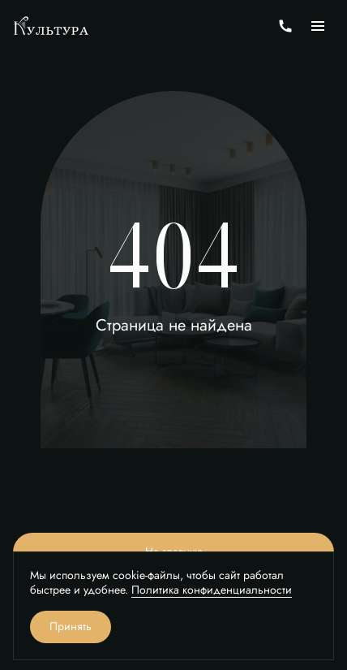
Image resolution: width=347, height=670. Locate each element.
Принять (70, 626)
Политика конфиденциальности (211, 590)
